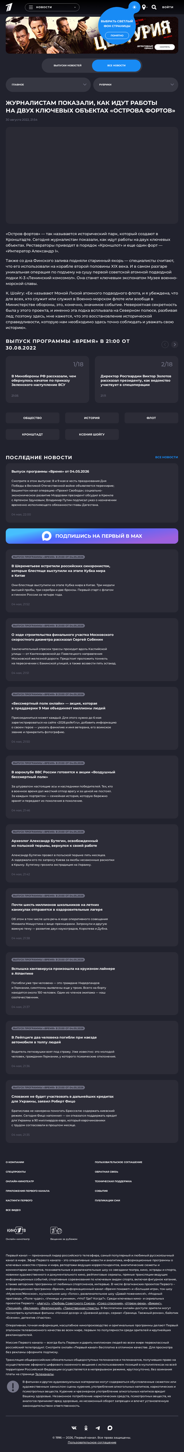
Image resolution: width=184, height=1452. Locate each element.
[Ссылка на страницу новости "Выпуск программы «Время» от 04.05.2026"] (92, 493)
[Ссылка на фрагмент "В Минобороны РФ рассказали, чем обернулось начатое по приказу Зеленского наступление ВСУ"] (47, 379)
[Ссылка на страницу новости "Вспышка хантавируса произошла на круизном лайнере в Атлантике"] (92, 983)
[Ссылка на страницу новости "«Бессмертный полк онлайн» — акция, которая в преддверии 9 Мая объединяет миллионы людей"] (92, 718)
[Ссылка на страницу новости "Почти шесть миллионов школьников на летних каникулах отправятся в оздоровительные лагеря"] (92, 917)
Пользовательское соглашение (118, 1162)
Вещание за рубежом (63, 1234)
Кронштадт (32, 434)
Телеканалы (44, 1374)
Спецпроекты (16, 1171)
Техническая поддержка (113, 1181)
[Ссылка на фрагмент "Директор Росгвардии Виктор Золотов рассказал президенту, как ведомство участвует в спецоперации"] (136, 379)
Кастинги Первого (19, 1200)
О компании (15, 1162)
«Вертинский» (51, 1308)
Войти (167, 7)
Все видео (13, 1210)
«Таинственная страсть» (81, 1308)
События (101, 1190)
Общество (32, 418)
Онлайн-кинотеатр (20, 1181)
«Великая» (31, 1308)
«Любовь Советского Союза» (73, 1303)
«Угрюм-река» (135, 1303)
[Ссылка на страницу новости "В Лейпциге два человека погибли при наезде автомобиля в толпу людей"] (92, 1047)
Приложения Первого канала (28, 1190)
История (92, 418)
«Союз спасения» (110, 1303)
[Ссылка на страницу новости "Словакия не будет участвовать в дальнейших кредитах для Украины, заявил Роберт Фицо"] (92, 1111)
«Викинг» (154, 1303)
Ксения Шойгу (92, 434)
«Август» (43, 1303)
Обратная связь (106, 1171)
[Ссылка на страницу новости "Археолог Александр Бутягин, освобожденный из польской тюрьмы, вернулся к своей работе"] (92, 853)
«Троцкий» (14, 1308)
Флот (151, 418)
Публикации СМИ (107, 1200)
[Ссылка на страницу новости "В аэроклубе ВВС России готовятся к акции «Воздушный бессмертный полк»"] (92, 787)
